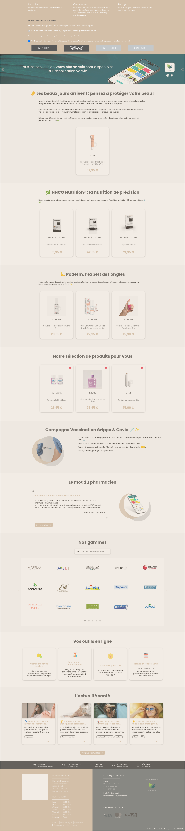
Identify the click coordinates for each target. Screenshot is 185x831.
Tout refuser (109, 48)
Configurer (141, 48)
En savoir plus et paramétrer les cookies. (44, 20)
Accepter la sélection (76, 48)
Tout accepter (44, 48)
